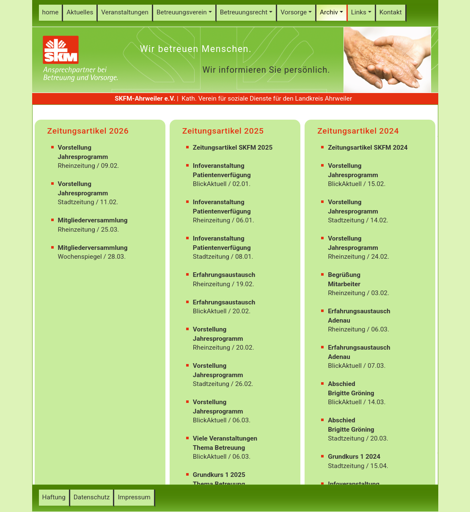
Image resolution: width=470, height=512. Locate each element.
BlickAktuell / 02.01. (222, 175)
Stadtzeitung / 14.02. (358, 211)
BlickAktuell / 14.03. (356, 393)
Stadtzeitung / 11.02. (88, 193)
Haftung (54, 497)
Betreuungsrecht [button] (244, 12)
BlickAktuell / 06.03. (221, 411)
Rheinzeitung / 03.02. (358, 284)
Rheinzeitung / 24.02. (358, 247)
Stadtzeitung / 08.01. (223, 247)
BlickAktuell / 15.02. (356, 175)
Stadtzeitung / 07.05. (223, 484)
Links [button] (358, 12)
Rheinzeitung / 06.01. (223, 211)
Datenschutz (92, 497)
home (50, 12)
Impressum (134, 497)
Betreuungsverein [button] (182, 12)
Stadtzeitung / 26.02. (223, 375)
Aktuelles (79, 12)
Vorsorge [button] (293, 12)
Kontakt (390, 12)
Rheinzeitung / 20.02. (223, 338)
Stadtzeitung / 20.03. (358, 429)
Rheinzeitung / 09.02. (88, 157)
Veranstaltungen (124, 12)
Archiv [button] (329, 12)
